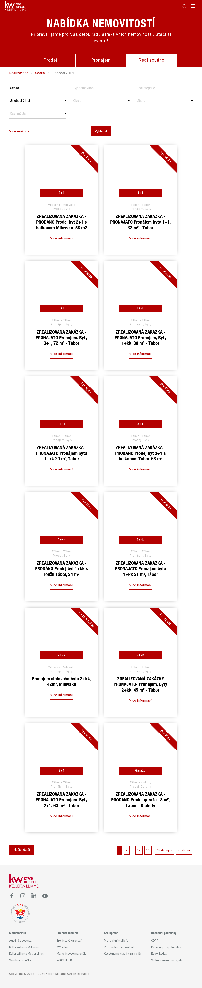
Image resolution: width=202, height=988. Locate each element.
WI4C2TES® (64, 960)
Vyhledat (101, 131)
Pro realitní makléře (116, 940)
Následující (164, 850)
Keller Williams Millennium (25, 947)
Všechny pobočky (20, 960)
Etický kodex (159, 953)
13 (148, 850)
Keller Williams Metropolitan (26, 953)
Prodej (50, 60)
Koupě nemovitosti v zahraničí (122, 953)
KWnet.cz (62, 947)
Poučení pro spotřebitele (166, 947)
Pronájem (101, 60)
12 (139, 850)
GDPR (154, 940)
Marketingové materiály (71, 953)
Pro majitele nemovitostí (119, 947)
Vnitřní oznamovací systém (168, 960)
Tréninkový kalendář (69, 940)
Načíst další (22, 850)
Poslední (184, 850)
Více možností (20, 131)
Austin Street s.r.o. (20, 940)
